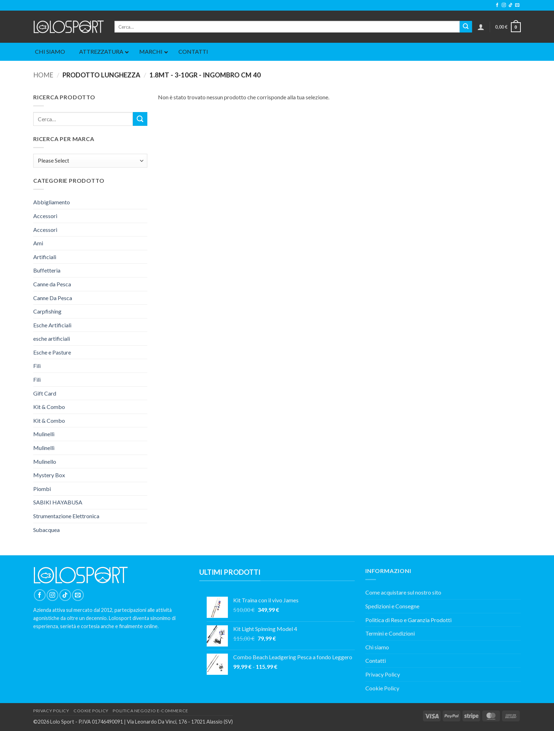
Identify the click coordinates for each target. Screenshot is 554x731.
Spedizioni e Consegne (392, 606)
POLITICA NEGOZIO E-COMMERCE (150, 710)
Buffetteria (46, 270)
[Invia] (466, 27)
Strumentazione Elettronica (66, 516)
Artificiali (44, 256)
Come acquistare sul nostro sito (403, 592)
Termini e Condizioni (390, 633)
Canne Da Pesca (52, 297)
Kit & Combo (49, 406)
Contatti (375, 660)
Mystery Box (49, 475)
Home (43, 75)
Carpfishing (47, 311)
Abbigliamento (51, 202)
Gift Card (44, 393)
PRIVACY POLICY (51, 710)
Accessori (45, 215)
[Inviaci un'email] (517, 5)
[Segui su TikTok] (510, 5)
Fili (37, 365)
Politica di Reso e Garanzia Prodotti (408, 619)
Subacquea (46, 529)
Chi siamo (377, 647)
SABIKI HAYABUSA (57, 502)
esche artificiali (51, 338)
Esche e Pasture (52, 352)
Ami (38, 243)
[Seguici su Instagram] (504, 5)
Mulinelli (43, 434)
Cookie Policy (382, 688)
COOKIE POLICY (90, 710)
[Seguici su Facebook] (497, 5)
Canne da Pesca (52, 284)
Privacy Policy (382, 674)
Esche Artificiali (52, 325)
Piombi (42, 488)
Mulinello (44, 461)
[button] (480, 27)
